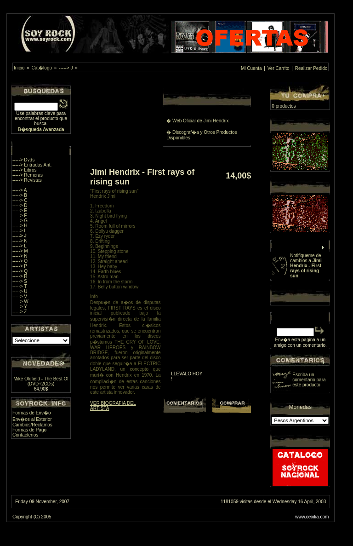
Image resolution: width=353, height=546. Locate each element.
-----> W (20, 301)
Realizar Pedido (311, 68)
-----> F (19, 215)
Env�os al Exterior (32, 419)
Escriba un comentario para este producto (308, 379)
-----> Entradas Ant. (31, 164)
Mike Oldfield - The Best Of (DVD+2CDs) (40, 381)
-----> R (20, 276)
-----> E (19, 210)
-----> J (66, 67)
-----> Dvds (23, 159)
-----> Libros (24, 169)
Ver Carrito (279, 68)
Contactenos (25, 434)
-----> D (20, 205)
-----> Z (19, 311)
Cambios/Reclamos (32, 424)
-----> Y (19, 306)
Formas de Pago (29, 429)
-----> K (19, 240)
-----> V (19, 296)
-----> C (20, 200)
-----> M (20, 250)
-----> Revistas (27, 180)
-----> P (19, 266)
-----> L (19, 245)
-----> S (19, 281)
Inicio (19, 67)
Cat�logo (42, 67)
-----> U (20, 291)
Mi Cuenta (251, 68)
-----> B (19, 195)
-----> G (20, 220)
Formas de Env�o (31, 412)
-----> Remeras (27, 175)
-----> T (19, 286)
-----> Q (20, 271)
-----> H (20, 225)
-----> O (20, 261)
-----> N (20, 256)
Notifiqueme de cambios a (305, 265)
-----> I (18, 230)
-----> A (19, 190)
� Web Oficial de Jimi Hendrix (197, 120)
